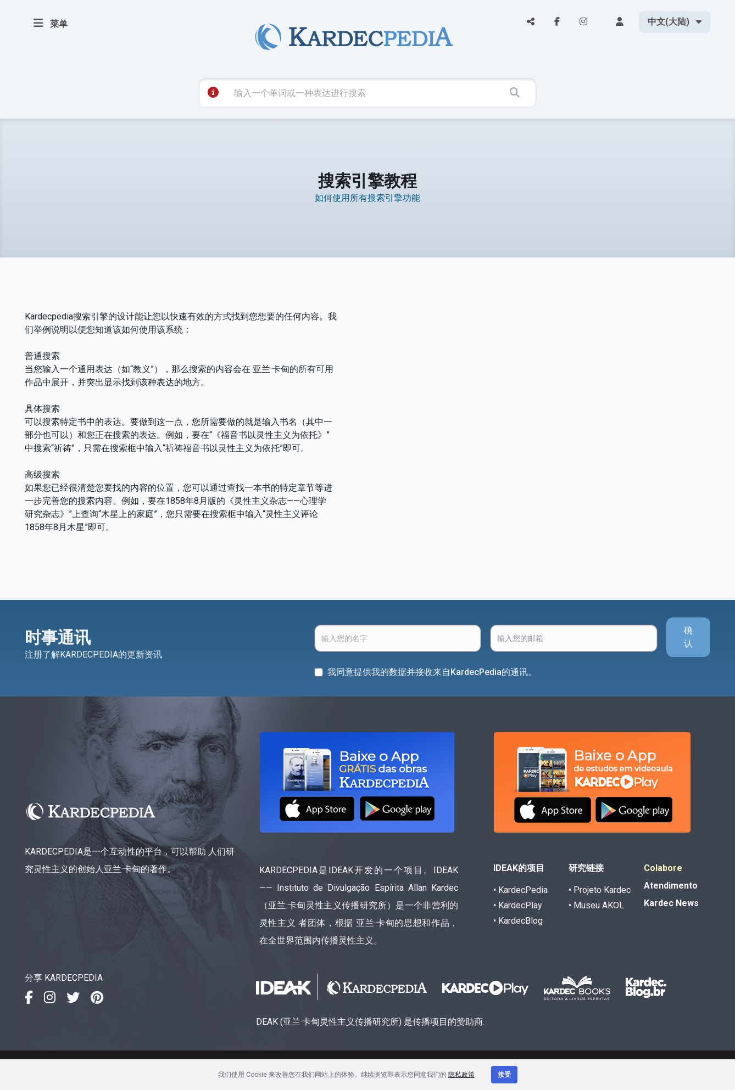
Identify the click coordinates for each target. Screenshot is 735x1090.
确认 (688, 637)
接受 (504, 1074)
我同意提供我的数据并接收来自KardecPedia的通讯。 (432, 672)
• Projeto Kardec (600, 890)
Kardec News (671, 903)
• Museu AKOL (596, 905)
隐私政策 (461, 1074)
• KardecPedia (520, 890)
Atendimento (671, 885)
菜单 (51, 23)
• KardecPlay (517, 905)
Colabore (663, 868)
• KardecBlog (518, 920)
